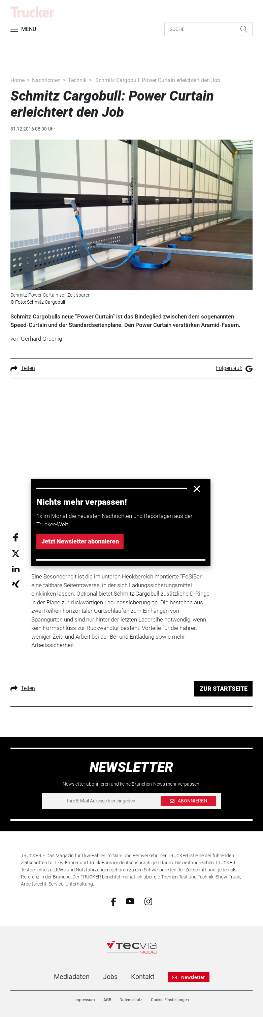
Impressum (84, 999)
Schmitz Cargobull (136, 593)
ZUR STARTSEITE (224, 688)
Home (17, 80)
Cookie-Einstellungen (170, 999)
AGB (107, 999)
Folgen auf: (234, 368)
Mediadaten (72, 977)
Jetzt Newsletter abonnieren (80, 541)
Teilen (22, 368)
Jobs (110, 977)
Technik (77, 80)
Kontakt (143, 977)
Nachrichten (46, 80)
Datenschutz (131, 999)
